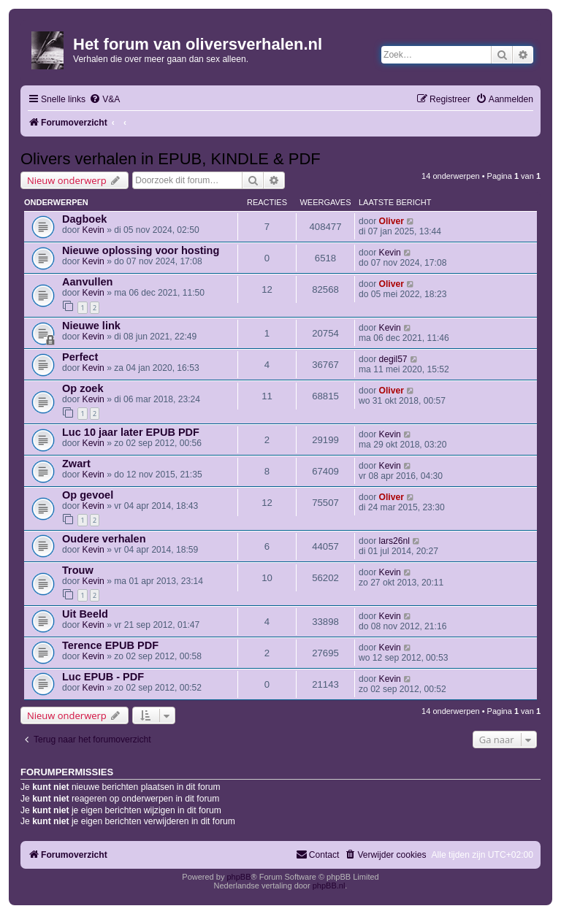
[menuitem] (104, 100)
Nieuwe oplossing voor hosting (140, 250)
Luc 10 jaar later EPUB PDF (130, 432)
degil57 (393, 359)
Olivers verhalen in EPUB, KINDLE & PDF (170, 159)
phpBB (238, 876)
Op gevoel (87, 495)
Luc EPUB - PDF (103, 677)
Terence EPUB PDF (110, 645)
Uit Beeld (85, 614)
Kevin (93, 230)
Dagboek (84, 219)
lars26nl (394, 541)
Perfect (80, 357)
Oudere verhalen (104, 539)
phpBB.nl (329, 885)
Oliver (391, 221)
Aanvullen (87, 282)
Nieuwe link (91, 325)
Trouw (78, 570)
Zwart (76, 463)
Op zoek (82, 388)
